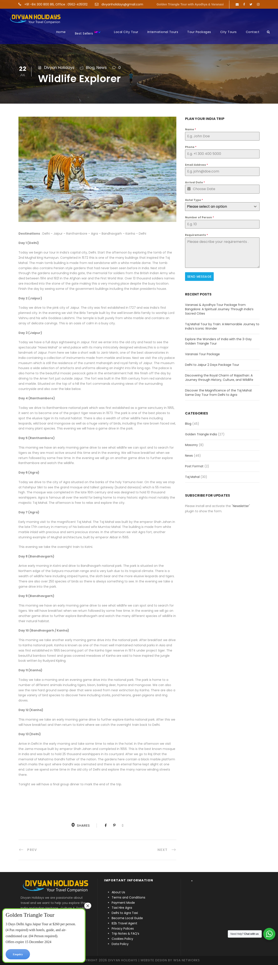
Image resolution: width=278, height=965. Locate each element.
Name (190, 129)
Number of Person (199, 217)
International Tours (162, 32)
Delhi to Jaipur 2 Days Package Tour (212, 364)
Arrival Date (195, 182)
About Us (118, 892)
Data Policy (120, 944)
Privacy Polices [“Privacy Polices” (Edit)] (123, 928)
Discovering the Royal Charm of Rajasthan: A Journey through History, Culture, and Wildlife (219, 377)
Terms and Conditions (128, 897)
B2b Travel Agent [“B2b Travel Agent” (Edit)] (124, 923)
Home (61, 32)
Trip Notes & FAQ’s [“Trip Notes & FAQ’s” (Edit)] (125, 933)
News (101, 67)
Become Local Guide (127, 918)
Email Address (196, 165)
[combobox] (222, 206)
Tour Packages (199, 32)
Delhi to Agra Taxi (125, 913)
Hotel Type (194, 200)
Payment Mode (123, 902)
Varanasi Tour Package (202, 353)
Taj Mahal (192, 476)
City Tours (228, 32)
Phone (190, 147)
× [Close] (88, 906)
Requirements (196, 235)
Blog (90, 67)
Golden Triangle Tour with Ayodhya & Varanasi (190, 4)
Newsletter (241, 505)
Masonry (191, 444)
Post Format (194, 466)
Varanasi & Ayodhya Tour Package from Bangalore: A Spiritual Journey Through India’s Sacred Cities (219, 308)
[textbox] (218, 206)
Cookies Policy (122, 939)
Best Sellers (88, 33)
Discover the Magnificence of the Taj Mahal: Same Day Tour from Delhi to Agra (218, 392)
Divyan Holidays (59, 67)
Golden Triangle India (201, 434)
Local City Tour (126, 32)
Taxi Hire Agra (122, 907)
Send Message (199, 276)
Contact (253, 32)
